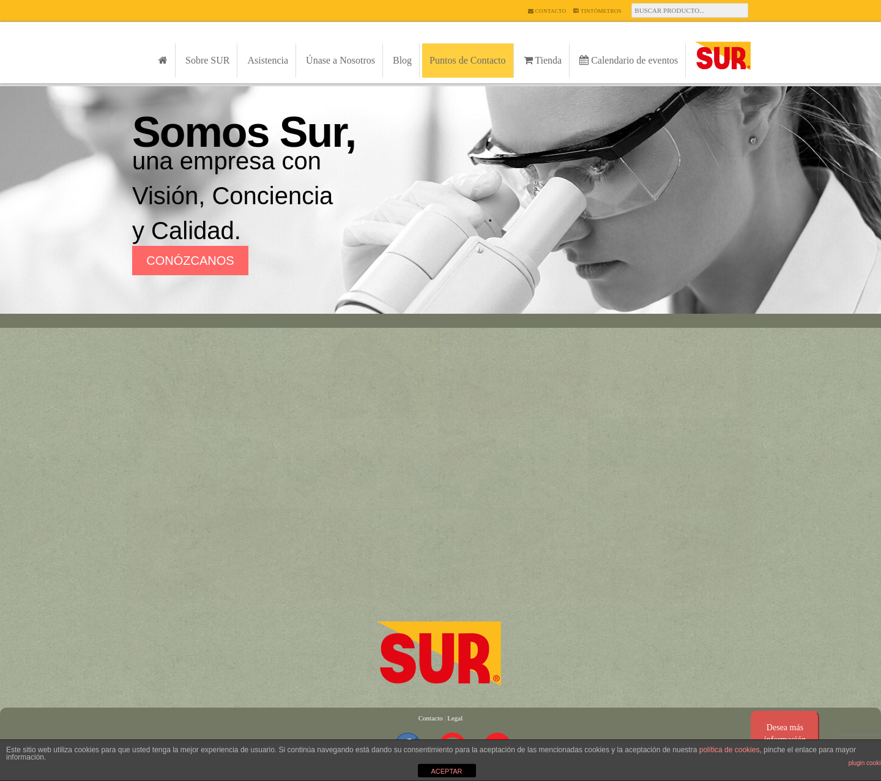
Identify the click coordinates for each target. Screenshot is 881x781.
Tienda (543, 60)
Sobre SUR (207, 60)
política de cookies (729, 750)
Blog (402, 60)
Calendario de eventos (628, 60)
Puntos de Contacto (467, 60)
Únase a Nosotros (340, 60)
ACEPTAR (446, 771)
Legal (455, 718)
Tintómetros (597, 11)
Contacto (547, 11)
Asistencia (267, 60)
